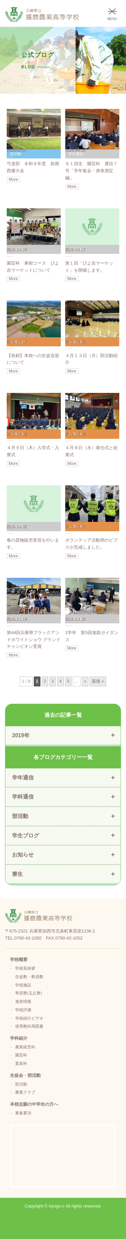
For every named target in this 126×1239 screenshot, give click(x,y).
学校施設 (23, 985)
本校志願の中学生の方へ (34, 1104)
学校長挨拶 (25, 968)
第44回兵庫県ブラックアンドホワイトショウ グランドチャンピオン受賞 (33, 639)
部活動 (21, 1084)
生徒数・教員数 (29, 976)
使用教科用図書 (29, 1026)
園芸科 (21, 1055)
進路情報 (23, 1001)
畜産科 (21, 1063)
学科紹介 (19, 1038)
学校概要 (19, 959)
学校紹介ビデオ (29, 1018)
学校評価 (23, 1010)
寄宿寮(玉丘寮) (28, 993)
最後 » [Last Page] (98, 681)
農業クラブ (25, 1092)
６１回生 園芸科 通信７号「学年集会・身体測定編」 (91, 170)
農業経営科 (25, 1047)
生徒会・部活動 (25, 1075)
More (13, 179)
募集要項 (23, 1113)
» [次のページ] (85, 681)
